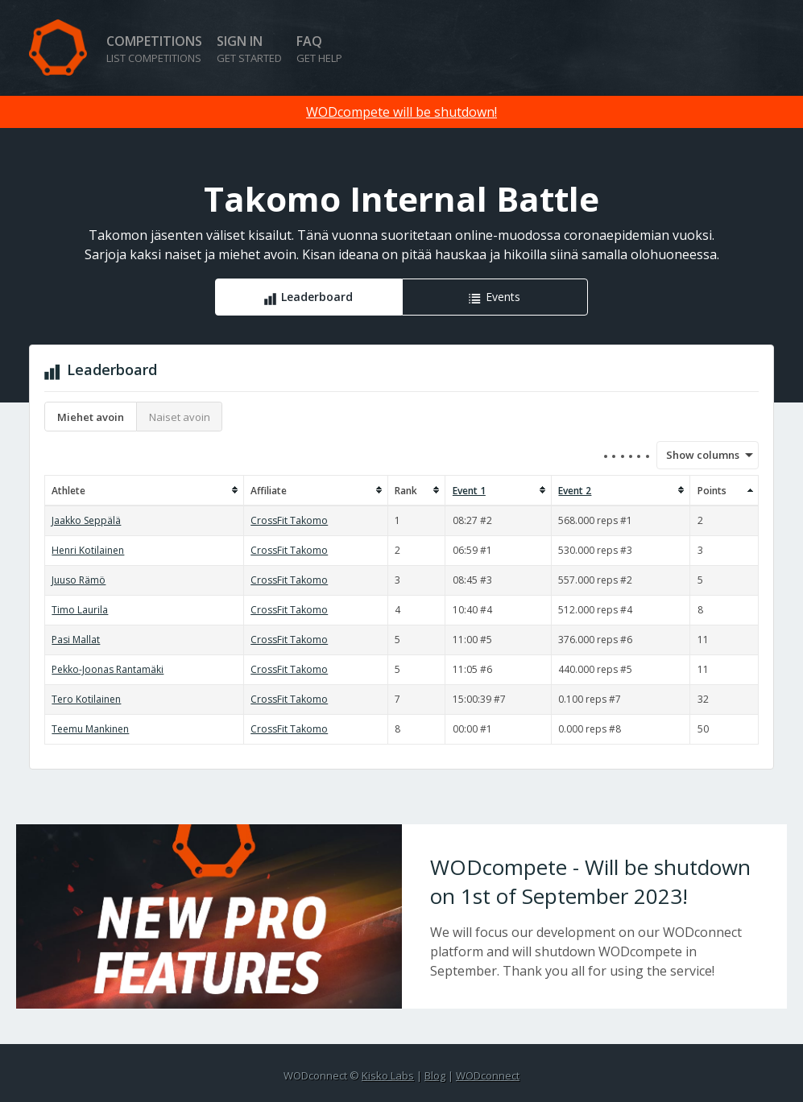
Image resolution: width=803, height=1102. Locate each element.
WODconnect (487, 1075)
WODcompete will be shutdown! (401, 112)
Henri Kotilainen (88, 550)
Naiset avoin (179, 417)
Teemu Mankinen (90, 729)
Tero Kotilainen (86, 699)
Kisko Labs (388, 1075)
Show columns (697, 455)
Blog (434, 1075)
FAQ (319, 48)
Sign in (249, 48)
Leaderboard (317, 296)
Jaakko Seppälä (86, 520)
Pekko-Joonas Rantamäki (107, 669)
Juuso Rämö (79, 580)
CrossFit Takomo (289, 520)
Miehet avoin (90, 417)
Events (503, 296)
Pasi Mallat (76, 639)
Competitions (154, 48)
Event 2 (574, 490)
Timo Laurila (80, 610)
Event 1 (469, 490)
